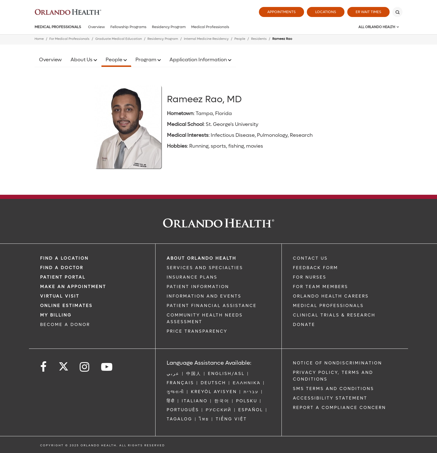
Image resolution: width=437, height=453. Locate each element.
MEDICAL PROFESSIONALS (328, 305)
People (239, 39)
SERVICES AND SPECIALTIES (205, 268)
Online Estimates (66, 305)
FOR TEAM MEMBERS (320, 286)
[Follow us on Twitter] (64, 365)
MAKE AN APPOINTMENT (73, 286)
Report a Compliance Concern (339, 407)
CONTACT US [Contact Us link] (310, 258)
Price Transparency (197, 331)
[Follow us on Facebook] (43, 367)
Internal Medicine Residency (206, 39)
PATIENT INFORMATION (198, 286)
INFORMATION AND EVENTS (204, 296)
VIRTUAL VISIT (59, 296)
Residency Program (169, 27)
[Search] (397, 12)
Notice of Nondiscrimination (337, 363)
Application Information (198, 60)
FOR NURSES (309, 277)
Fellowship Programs (128, 27)
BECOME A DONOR (65, 324)
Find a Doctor (61, 268)
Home (39, 39)
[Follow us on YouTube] (107, 367)
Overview (96, 27)
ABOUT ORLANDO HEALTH (201, 258)
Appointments (281, 11)
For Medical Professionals (69, 39)
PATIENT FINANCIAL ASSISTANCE (212, 305)
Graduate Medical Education (118, 39)
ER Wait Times (368, 11)
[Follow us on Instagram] (85, 367)
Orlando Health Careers (331, 296)
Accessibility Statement (330, 398)
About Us (82, 60)
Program (146, 60)
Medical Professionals (58, 27)
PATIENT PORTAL (63, 277)
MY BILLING (56, 315)
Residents (259, 39)
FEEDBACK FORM (315, 268)
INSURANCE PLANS (192, 277)
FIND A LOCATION (64, 258)
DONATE (304, 324)
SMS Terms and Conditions (333, 388)
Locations (325, 11)
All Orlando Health (376, 27)
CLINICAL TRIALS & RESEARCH (334, 315)
